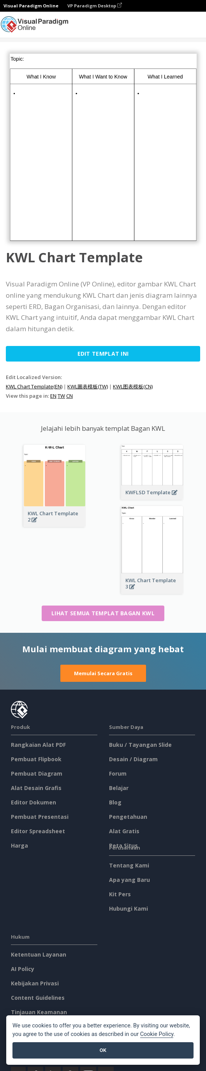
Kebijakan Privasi (35, 983)
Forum (118, 773)
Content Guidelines (38, 997)
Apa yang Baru (129, 879)
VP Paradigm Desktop (94, 6)
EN (53, 395)
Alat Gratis (124, 831)
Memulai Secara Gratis (103, 673)
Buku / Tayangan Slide (140, 744)
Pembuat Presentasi (40, 816)
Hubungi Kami (128, 908)
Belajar (119, 788)
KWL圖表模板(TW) (87, 386)
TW (61, 395)
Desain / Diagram (133, 759)
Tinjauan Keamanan (39, 1012)
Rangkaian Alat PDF (38, 744)
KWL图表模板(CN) (133, 386)
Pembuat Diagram (36, 773)
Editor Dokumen (33, 802)
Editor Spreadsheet (38, 831)
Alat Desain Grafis (36, 788)
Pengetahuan (128, 816)
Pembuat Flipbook (36, 759)
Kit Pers (120, 894)
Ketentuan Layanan (38, 954)
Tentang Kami (129, 865)
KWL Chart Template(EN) (34, 386)
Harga (19, 845)
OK (103, 1050)
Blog (115, 802)
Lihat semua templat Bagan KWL (103, 613)
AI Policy (22, 969)
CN (69, 395)
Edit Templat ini (103, 353)
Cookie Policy (157, 1034)
